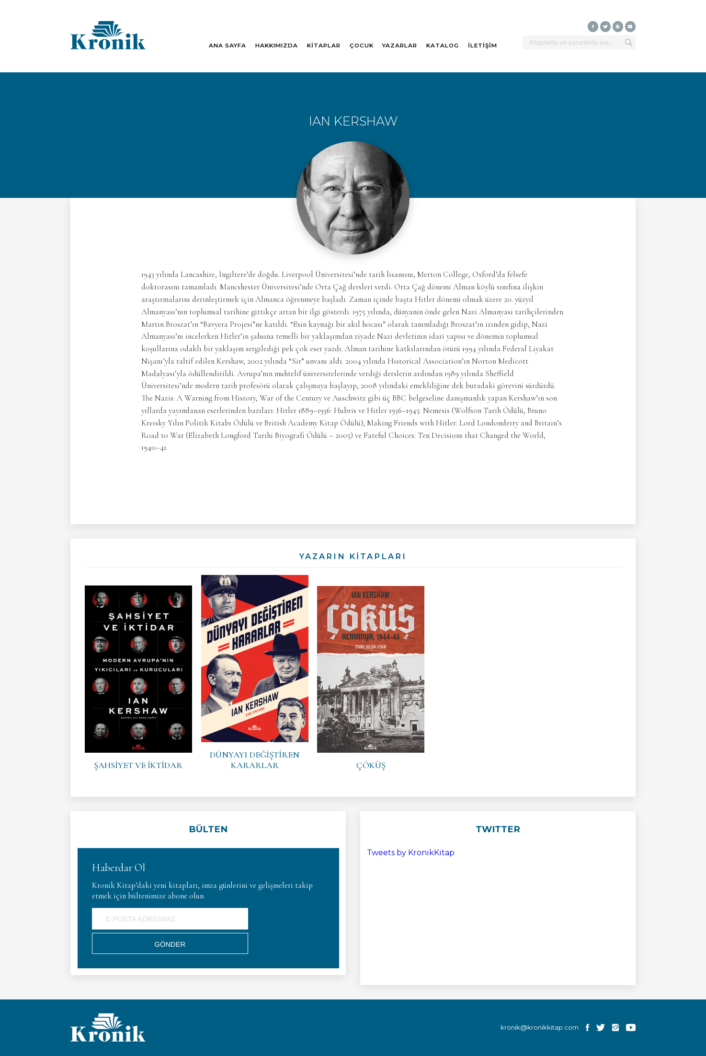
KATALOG (442, 45)
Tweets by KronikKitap (411, 852)
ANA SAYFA (227, 45)
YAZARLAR (399, 45)
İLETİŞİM (482, 45)
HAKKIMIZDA (276, 45)
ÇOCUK (362, 45)
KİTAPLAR (324, 45)
